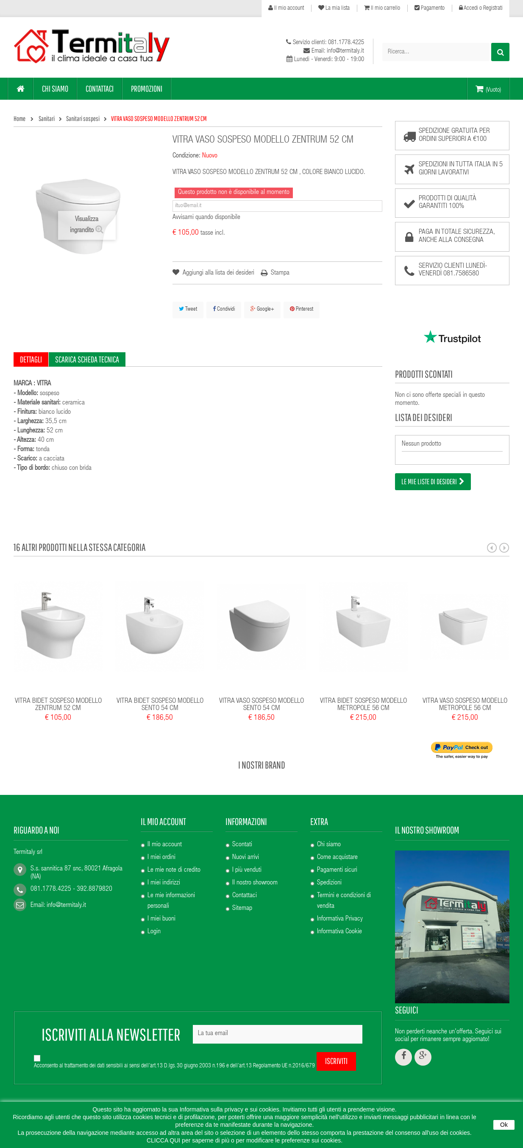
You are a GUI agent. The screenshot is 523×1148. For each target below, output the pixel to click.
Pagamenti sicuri (337, 864)
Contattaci (244, 890)
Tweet (188, 309)
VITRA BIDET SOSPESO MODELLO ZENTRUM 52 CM (58, 699)
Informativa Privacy (340, 913)
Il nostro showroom (255, 877)
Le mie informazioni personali (171, 895)
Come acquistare (337, 851)
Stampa (280, 273)
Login (154, 926)
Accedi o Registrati (481, 8)
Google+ (262, 309)
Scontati (242, 839)
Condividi (224, 309)
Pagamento (430, 8)
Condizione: (186, 156)
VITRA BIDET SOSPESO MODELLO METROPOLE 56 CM (363, 699)
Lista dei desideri (423, 417)
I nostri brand (261, 759)
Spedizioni (329, 877)
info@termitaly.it (66, 900)
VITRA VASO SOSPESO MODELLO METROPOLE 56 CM (465, 699)
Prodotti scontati (424, 374)
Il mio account (286, 8)
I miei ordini (161, 851)
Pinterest (301, 309)
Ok (504, 1124)
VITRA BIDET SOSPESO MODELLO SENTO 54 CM (160, 699)
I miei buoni (161, 913)
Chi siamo (329, 839)
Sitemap (242, 902)
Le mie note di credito (173, 864)
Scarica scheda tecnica (87, 359)
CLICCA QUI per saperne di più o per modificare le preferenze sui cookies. (244, 1140)
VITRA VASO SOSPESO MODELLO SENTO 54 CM (261, 699)
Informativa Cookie (339, 926)
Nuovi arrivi (245, 851)
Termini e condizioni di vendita (344, 895)
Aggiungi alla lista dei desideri (217, 273)
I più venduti (247, 864)
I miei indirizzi (163, 877)
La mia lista (334, 8)
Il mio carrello (382, 8)
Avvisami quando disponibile (206, 217)
